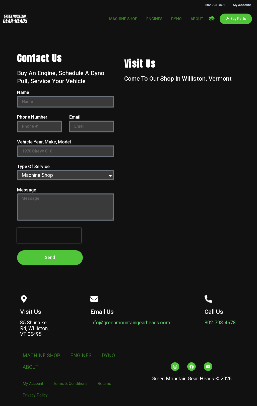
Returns (104, 383)
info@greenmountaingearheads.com (130, 323)
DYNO (176, 19)
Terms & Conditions (70, 383)
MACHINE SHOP (123, 19)
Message (26, 190)
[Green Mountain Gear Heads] (182, 169)
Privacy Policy (35, 395)
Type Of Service (33, 166)
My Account (242, 5)
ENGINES (154, 19)
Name (23, 92)
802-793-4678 (215, 5)
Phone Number (32, 117)
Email (75, 117)
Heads (207, 379)
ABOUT (196, 19)
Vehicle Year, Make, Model (44, 142)
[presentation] (49, 235)
